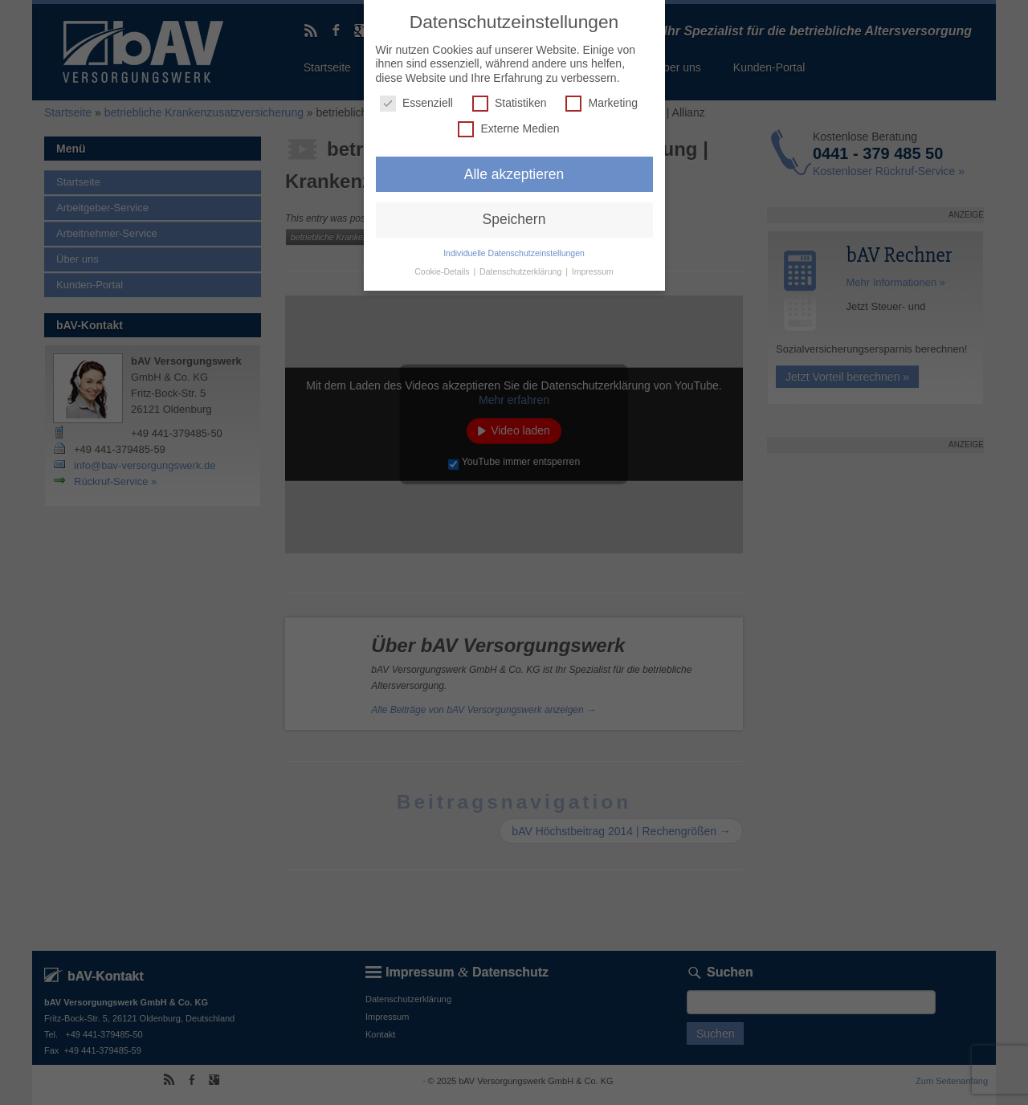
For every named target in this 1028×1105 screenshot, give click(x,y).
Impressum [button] (593, 271)
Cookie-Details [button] (442, 271)
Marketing (601, 103)
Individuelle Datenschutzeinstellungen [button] (514, 253)
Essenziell (416, 103)
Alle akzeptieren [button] (514, 174)
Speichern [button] (514, 219)
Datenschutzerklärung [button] (521, 271)
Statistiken (509, 103)
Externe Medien (508, 129)
